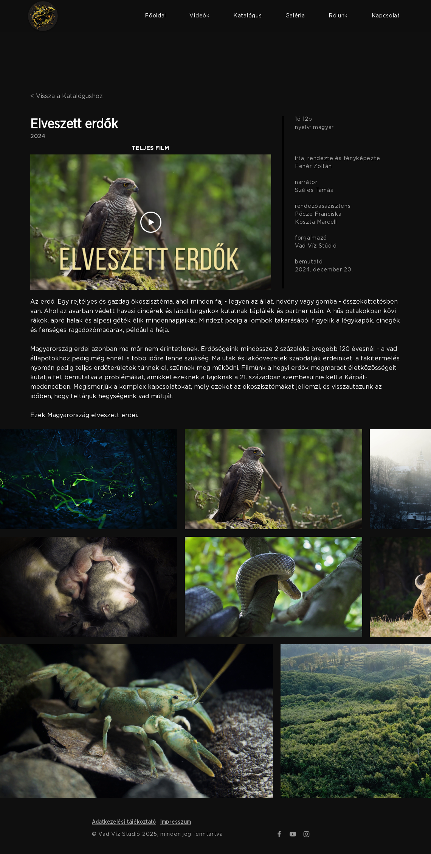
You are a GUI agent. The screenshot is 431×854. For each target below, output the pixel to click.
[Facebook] (279, 834)
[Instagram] (306, 834)
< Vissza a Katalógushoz (66, 96)
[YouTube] (293, 834)
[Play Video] (150, 222)
